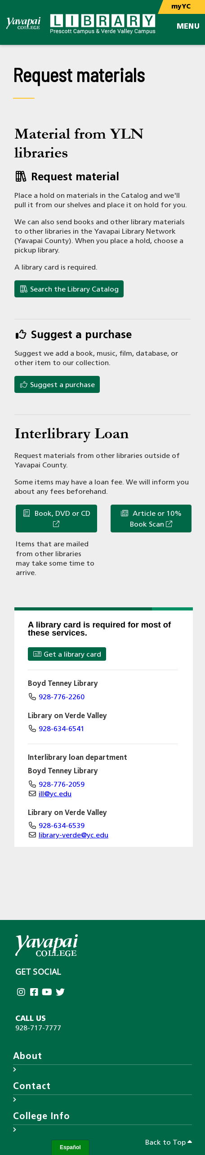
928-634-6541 (62, 729)
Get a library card (67, 654)
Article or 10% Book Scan (151, 519)
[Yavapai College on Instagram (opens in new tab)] (21, 993)
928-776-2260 (62, 697)
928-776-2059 (62, 785)
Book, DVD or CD (56, 518)
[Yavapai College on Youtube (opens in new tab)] (47, 993)
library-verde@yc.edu (73, 835)
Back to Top (168, 1142)
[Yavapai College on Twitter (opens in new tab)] (60, 993)
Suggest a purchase (57, 385)
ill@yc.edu (55, 794)
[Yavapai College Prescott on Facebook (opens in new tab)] (34, 993)
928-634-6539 (62, 826)
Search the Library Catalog (69, 289)
